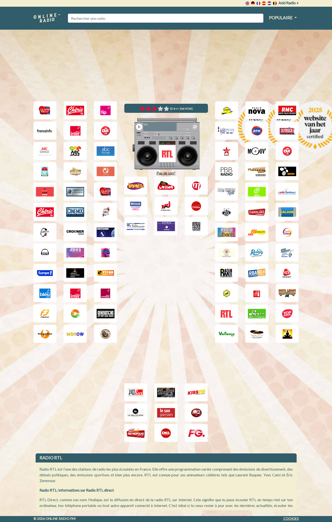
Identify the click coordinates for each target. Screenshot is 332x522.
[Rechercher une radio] (165, 18)
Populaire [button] (281, 17)
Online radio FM (60, 519)
